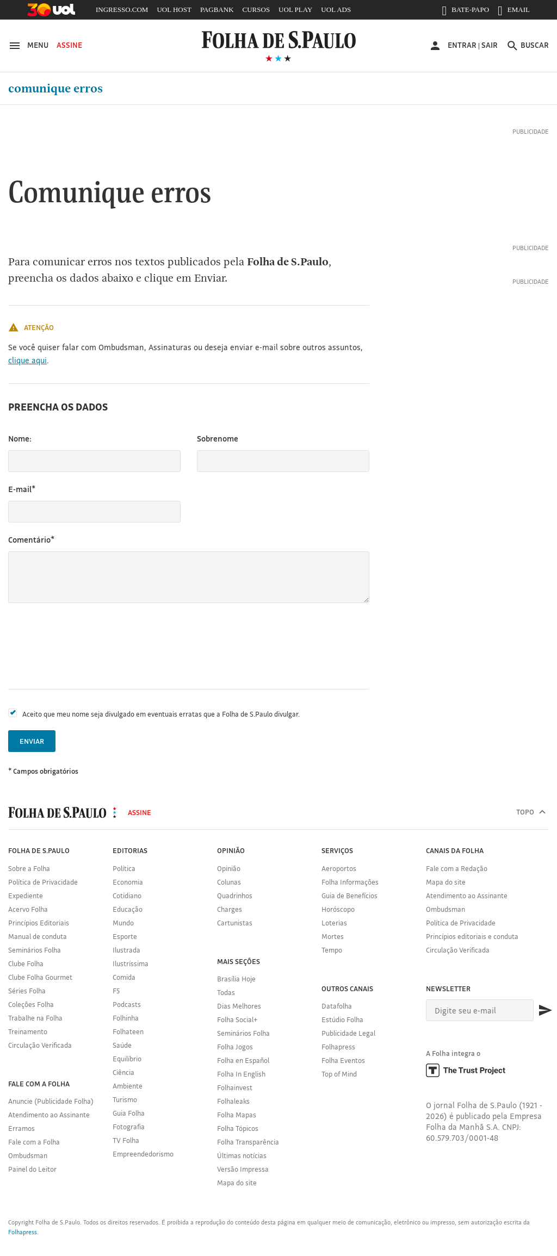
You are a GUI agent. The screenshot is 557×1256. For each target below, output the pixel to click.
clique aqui (27, 360)
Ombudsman (27, 1155)
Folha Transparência (248, 1142)
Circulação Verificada (40, 1045)
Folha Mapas (236, 1115)
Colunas (229, 882)
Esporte (125, 936)
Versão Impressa (243, 1169)
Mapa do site (237, 1182)
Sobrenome (217, 438)
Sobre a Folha (29, 868)
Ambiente (128, 1086)
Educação (128, 909)
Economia (128, 882)
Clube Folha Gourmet (40, 977)
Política (124, 868)
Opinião (228, 868)
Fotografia (129, 1126)
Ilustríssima (130, 963)
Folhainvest (234, 1087)
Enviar (32, 741)
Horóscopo (338, 909)
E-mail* (21, 489)
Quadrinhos (234, 895)
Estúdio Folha (342, 1019)
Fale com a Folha (34, 1142)
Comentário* (31, 539)
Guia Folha (129, 1113)
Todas (226, 992)
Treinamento (27, 1031)
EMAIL (514, 12)
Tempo (331, 950)
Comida (124, 977)
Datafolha (336, 1006)
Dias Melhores (239, 1006)
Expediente (25, 895)
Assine (69, 45)
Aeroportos (338, 868)
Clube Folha (26, 963)
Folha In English (241, 1074)
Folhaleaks (233, 1101)
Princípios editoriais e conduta (472, 936)
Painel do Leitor (32, 1169)
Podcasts (127, 1004)
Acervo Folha (28, 909)
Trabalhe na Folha (35, 1018)
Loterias (334, 923)
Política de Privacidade (43, 882)
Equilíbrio (127, 1059)
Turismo (125, 1099)
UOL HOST (174, 9)
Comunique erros (55, 88)
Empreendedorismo (143, 1154)
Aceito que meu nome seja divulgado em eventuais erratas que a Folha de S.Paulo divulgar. (161, 714)
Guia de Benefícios (349, 895)
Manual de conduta (37, 936)
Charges (229, 909)
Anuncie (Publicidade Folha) (51, 1101)
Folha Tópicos (237, 1128)
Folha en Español (243, 1060)
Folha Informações (350, 882)
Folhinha (126, 1018)
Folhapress (338, 1047)
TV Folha (126, 1140)
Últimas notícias (242, 1155)
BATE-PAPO (465, 12)
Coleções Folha (31, 1004)
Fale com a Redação (456, 868)
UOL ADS (336, 9)
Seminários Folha (34, 950)
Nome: (20, 438)
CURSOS (256, 9)
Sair (489, 45)
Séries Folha (27, 991)
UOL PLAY (295, 9)
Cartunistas (234, 923)
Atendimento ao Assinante (49, 1115)
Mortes (332, 936)
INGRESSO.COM (122, 9)
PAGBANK (217, 9)
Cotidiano (127, 895)
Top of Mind (339, 1074)
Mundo (123, 923)
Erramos (21, 1128)
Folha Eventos (343, 1060)
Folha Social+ (237, 1019)
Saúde (122, 1045)
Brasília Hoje (236, 979)
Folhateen (128, 1031)
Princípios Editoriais (38, 923)
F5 (116, 991)
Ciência (123, 1072)
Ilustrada (126, 950)
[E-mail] (480, 1010)
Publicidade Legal (348, 1033)
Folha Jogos (235, 1047)
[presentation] (91, 646)
